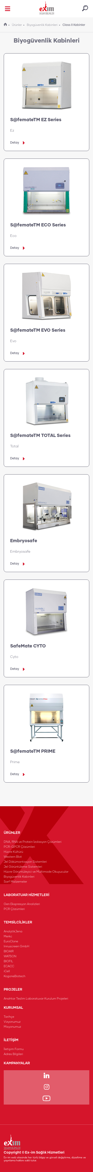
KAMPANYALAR (17, 1063)
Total (14, 446)
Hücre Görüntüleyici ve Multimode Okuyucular (36, 871)
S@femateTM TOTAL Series (40, 435)
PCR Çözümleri (14, 909)
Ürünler (17, 25)
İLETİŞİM (11, 1040)
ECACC (9, 966)
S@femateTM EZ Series (35, 120)
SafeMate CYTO (28, 646)
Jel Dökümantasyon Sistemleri (25, 861)
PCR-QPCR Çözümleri (19, 847)
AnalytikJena (13, 931)
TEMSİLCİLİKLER (18, 922)
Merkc (8, 936)
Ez (12, 130)
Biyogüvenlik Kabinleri (42, 25)
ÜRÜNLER (12, 833)
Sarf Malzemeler (15, 881)
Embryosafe (23, 541)
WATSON (10, 956)
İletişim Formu (14, 1049)
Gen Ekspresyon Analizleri (22, 904)
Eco (13, 236)
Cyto (14, 657)
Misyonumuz (12, 1026)
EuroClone (11, 941)
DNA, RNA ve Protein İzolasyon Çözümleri (33, 842)
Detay (17, 142)
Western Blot (13, 856)
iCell (7, 971)
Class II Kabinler (73, 25)
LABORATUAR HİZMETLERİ (26, 895)
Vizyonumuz (12, 1021)
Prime (15, 762)
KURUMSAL (13, 1008)
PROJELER (13, 989)
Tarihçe (9, 1016)
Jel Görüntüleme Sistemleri (23, 866)
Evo (13, 341)
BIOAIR (9, 951)
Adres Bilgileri (13, 1054)
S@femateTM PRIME (32, 751)
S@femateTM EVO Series (37, 330)
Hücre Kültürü (13, 852)
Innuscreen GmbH (16, 946)
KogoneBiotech (14, 976)
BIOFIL (8, 961)
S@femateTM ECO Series (38, 225)
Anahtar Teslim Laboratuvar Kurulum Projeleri (36, 998)
